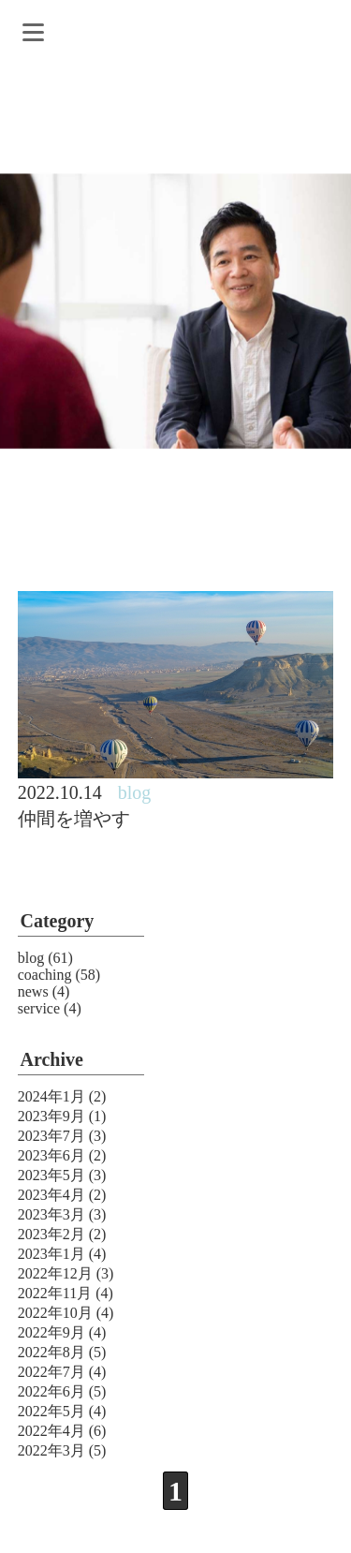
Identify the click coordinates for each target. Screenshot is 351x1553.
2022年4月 (51, 1431)
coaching (45, 975)
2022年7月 (51, 1372)
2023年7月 (51, 1136)
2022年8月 (51, 1352)
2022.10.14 (60, 792)
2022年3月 (51, 1450)
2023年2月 (51, 1234)
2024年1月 (51, 1096)
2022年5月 (51, 1411)
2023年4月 (51, 1195)
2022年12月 (55, 1273)
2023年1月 (51, 1254)
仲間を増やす (74, 818)
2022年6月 (51, 1391)
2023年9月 (51, 1116)
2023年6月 (51, 1155)
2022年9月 (51, 1332)
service (39, 1008)
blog (31, 958)
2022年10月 (55, 1313)
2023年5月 (51, 1175)
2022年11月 (55, 1293)
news (33, 991)
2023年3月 (51, 1214)
